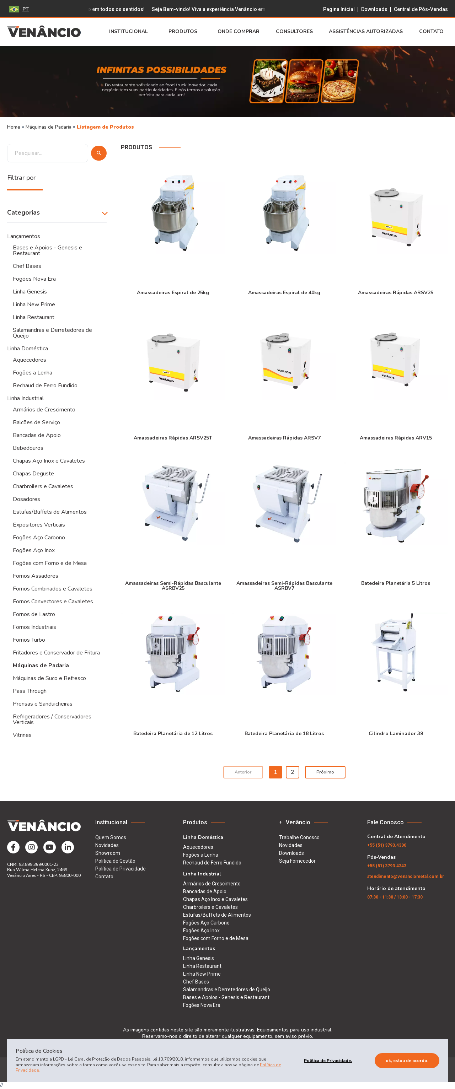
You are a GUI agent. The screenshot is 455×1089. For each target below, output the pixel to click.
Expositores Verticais (39, 525)
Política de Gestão (115, 861)
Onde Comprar (238, 31)
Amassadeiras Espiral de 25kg (173, 292)
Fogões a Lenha (32, 373)
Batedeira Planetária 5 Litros (395, 583)
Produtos (185, 31)
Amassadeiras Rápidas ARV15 (396, 438)
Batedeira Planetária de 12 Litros (173, 733)
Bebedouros (28, 448)
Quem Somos (110, 837)
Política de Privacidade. (328, 1060)
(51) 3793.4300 (386, 845)
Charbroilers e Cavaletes (43, 486)
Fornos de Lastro (34, 614)
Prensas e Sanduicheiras (43, 704)
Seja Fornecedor (297, 861)
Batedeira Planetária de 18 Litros (284, 733)
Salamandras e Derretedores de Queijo (52, 333)
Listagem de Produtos (105, 127)
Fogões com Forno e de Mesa (50, 563)
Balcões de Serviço (36, 422)
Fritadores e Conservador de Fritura (56, 653)
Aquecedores (29, 360)
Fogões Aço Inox (34, 550)
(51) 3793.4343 (386, 865)
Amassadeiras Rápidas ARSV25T (173, 438)
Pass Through (30, 691)
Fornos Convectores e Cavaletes (53, 601)
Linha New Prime (34, 304)
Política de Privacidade (120, 869)
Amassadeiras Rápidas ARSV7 (284, 438)
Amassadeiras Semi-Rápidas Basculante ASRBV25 (173, 585)
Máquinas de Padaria (49, 127)
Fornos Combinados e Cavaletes (52, 589)
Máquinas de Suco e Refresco (49, 678)
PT (19, 9)
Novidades (107, 845)
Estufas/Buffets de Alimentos (50, 512)
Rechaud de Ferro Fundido (45, 385)
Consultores (294, 31)
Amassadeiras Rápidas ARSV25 (395, 292)
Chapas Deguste (33, 473)
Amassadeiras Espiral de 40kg (284, 292)
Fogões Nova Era (34, 279)
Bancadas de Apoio (37, 435)
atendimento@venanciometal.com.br (405, 876)
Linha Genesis (30, 292)
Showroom (107, 853)
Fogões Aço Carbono (39, 537)
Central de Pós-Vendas (421, 9)
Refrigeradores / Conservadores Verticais (52, 719)
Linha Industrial (25, 398)
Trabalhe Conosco (299, 837)
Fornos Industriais (34, 627)
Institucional (130, 31)
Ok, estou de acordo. (407, 1060)
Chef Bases (27, 266)
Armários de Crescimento (44, 410)
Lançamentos (23, 236)
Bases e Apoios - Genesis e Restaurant (47, 250)
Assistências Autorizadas (366, 31)
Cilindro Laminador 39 (396, 733)
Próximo (325, 772)
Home (13, 127)
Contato (433, 31)
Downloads (374, 9)
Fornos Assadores (35, 576)
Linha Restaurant (33, 317)
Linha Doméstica (27, 348)
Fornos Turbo (29, 640)
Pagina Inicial (339, 9)
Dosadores (26, 499)
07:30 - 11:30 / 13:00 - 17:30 (395, 897)
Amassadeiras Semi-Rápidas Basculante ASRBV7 (284, 585)
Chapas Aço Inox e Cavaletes (49, 461)
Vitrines (22, 735)
